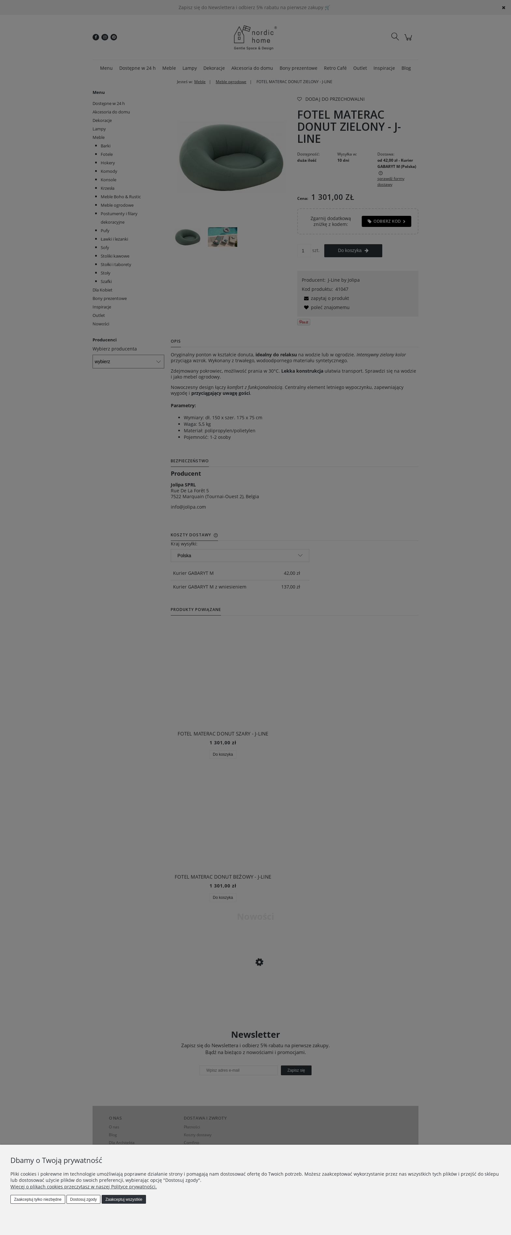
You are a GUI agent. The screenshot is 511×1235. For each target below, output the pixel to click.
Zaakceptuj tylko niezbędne (37, 1199)
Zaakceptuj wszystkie (123, 1199)
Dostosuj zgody (83, 1199)
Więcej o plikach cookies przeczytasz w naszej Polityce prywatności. (83, 1186)
